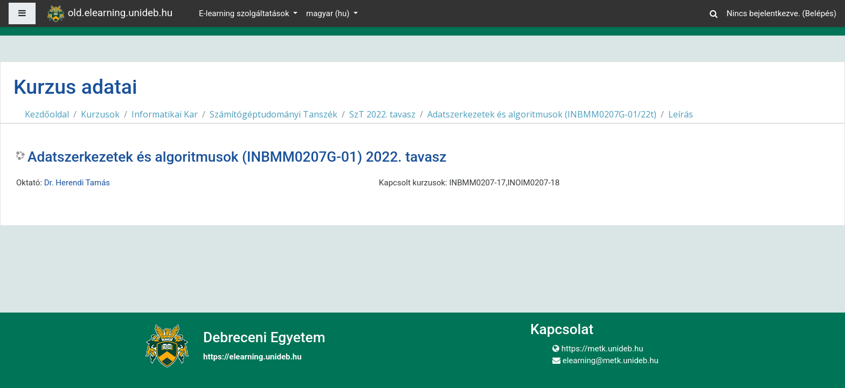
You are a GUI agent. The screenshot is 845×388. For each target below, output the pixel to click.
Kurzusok (100, 114)
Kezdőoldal (47, 114)
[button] (713, 12)
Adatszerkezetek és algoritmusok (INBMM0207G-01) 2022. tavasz (237, 157)
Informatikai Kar (164, 114)
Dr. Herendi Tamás (77, 183)
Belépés (819, 13)
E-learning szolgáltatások (245, 13)
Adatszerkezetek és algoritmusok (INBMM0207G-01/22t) (541, 114)
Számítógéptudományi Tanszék (273, 114)
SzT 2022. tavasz (382, 114)
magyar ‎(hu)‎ (328, 13)
